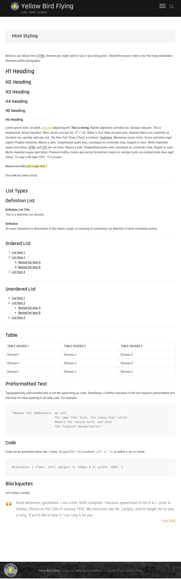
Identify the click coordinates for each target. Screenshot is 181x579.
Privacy (139, 571)
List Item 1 (18, 253)
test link (46, 128)
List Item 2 (18, 258)
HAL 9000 (169, 521)
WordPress (96, 571)
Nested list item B (29, 268)
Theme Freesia (82, 571)
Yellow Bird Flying (48, 6)
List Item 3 (18, 273)
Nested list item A (29, 263)
